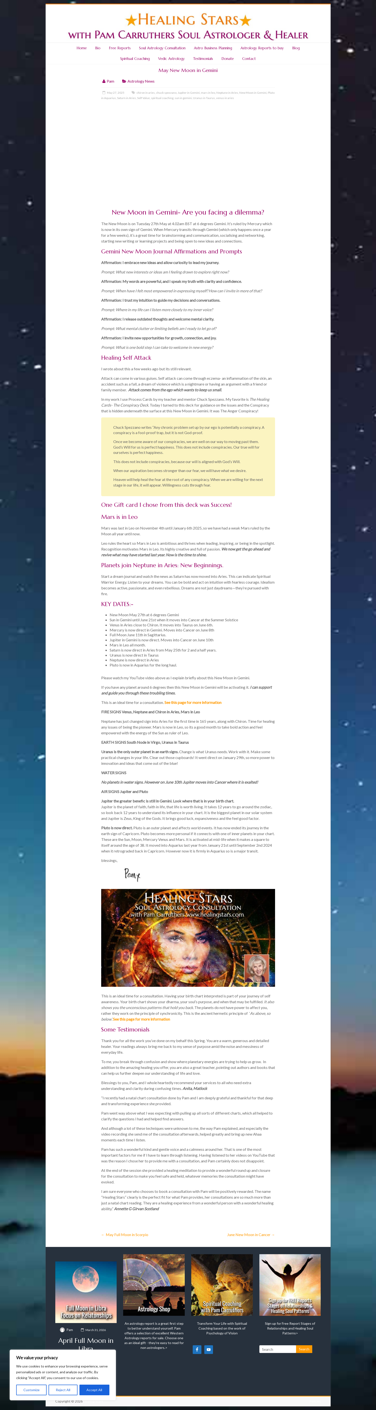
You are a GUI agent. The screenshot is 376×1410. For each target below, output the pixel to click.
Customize (31, 1390)
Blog (296, 48)
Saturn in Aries (126, 98)
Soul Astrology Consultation (162, 48)
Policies (315, 1401)
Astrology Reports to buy (262, 48)
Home (82, 48)
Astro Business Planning (213, 48)
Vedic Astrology (171, 58)
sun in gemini (183, 98)
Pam (110, 81)
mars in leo (208, 92)
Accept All (94, 1390)
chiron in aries (145, 92)
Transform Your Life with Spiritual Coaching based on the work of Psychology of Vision (222, 1328)
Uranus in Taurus (204, 98)
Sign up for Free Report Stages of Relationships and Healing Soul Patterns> (290, 1328)
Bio (97, 48)
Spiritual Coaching (135, 58)
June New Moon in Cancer (251, 1234)
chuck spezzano (166, 92)
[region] (63, 1375)
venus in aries (225, 98)
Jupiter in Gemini (189, 92)
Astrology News (141, 81)
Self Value (143, 98)
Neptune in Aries (227, 92)
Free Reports (120, 48)
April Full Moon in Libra (86, 1344)
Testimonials (203, 58)
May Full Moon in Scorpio (124, 1234)
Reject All (63, 1390)
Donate (227, 58)
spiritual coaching (162, 98)
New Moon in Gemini (253, 92)
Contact (249, 58)
